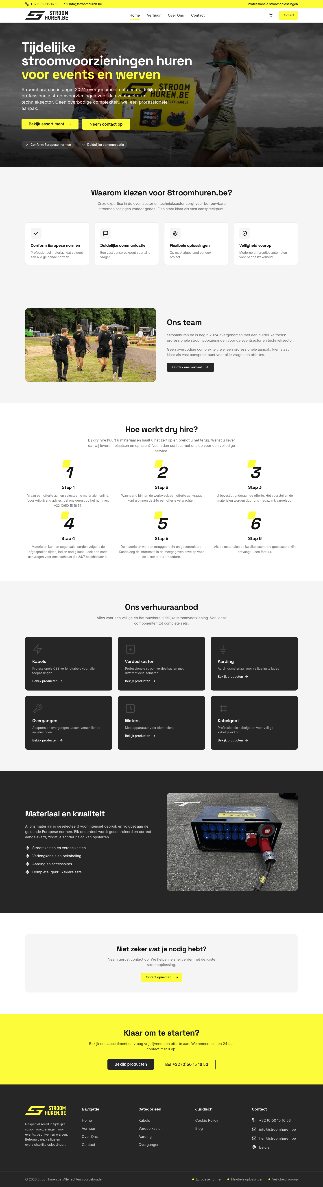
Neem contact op (105, 124)
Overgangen (149, 1144)
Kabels (144, 1120)
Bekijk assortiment (50, 124)
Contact (198, 15)
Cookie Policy (206, 1120)
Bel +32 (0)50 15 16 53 (186, 1064)
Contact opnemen (161, 977)
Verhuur (154, 15)
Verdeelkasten (151, 1128)
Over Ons (176, 15)
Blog (199, 1128)
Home (135, 15)
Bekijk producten (131, 1064)
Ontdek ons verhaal (190, 367)
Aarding (145, 1136)
